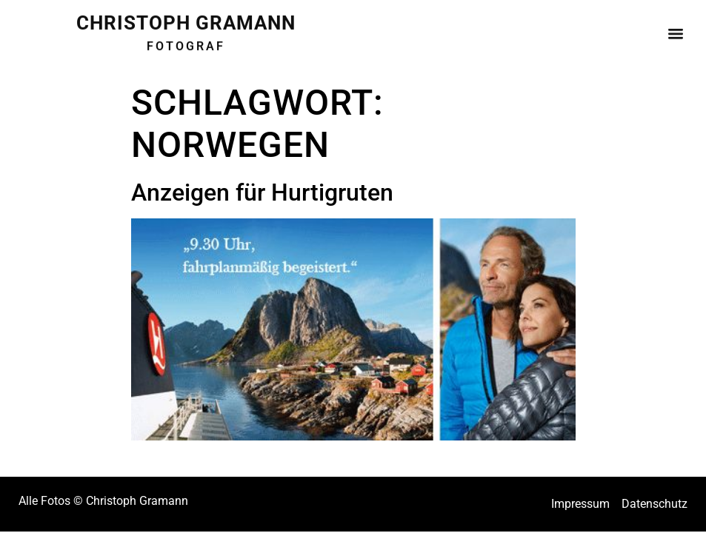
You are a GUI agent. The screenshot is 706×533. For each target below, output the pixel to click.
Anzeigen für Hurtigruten (262, 192)
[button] (675, 29)
